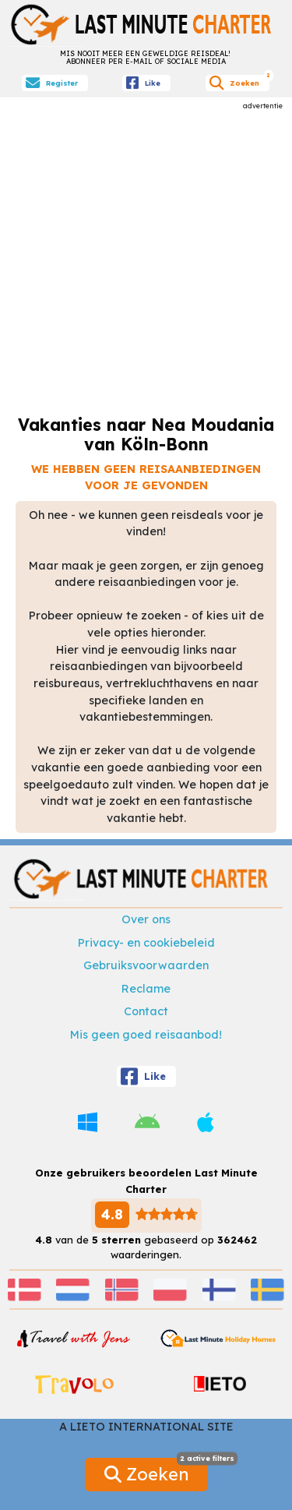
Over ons (146, 919)
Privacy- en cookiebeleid (146, 943)
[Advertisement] (146, 257)
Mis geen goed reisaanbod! (146, 1035)
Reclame (146, 989)
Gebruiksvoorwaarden (146, 965)
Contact (146, 1011)
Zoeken (156, 1471)
